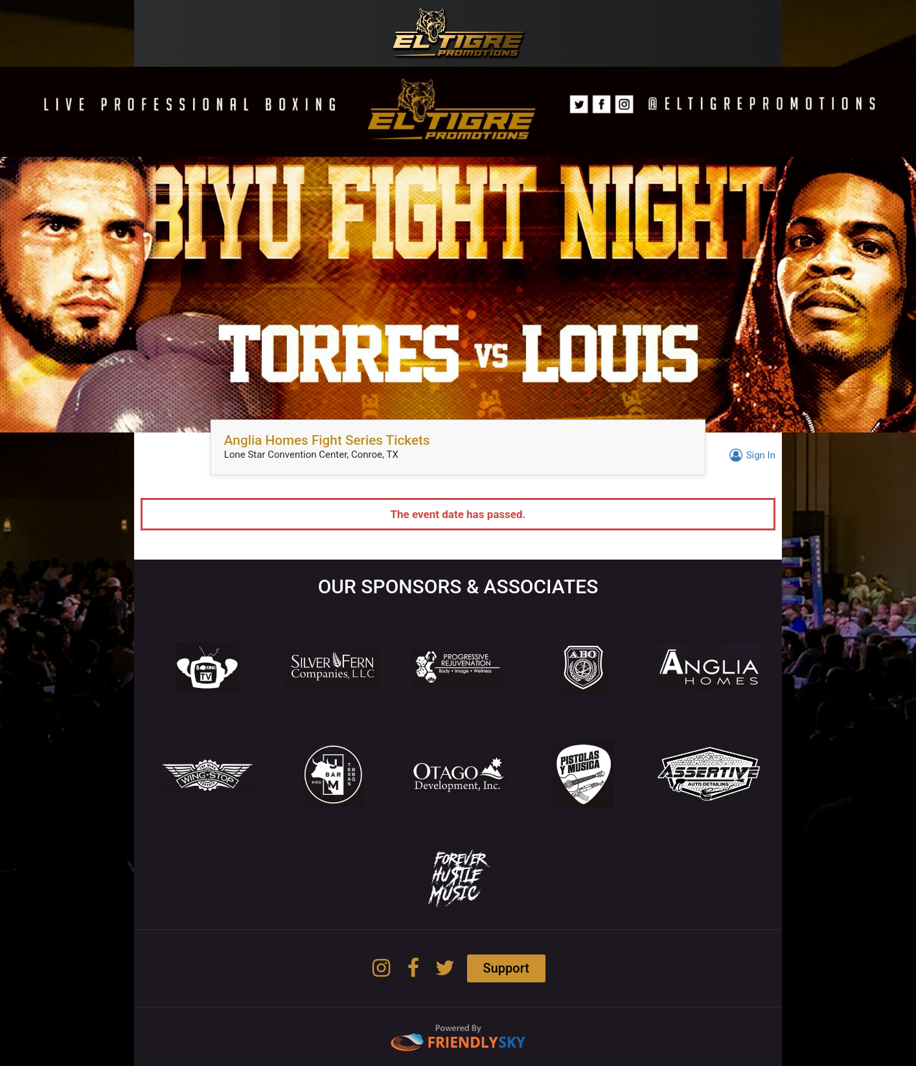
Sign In (750, 455)
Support (506, 968)
